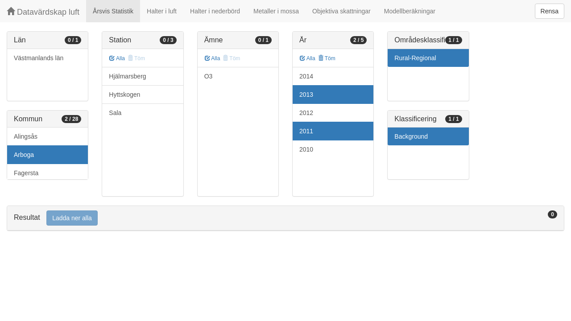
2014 (306, 76)
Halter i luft (162, 11)
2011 (306, 131)
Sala (115, 112)
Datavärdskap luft (43, 11)
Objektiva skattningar (341, 11)
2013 (306, 94)
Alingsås (25, 136)
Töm (326, 58)
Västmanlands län (38, 58)
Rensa (550, 11)
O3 (208, 76)
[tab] (285, 218)
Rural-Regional (415, 58)
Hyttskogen (124, 94)
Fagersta (26, 173)
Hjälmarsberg (127, 76)
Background (411, 136)
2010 (306, 149)
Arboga (24, 154)
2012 (306, 112)
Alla (117, 58)
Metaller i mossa (276, 11)
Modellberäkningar (409, 11)
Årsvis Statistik (113, 11)
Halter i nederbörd (215, 11)
